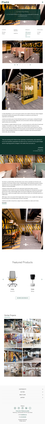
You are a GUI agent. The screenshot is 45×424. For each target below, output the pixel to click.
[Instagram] (15, 408)
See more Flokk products (22, 297)
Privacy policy (18, 410)
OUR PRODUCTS (31, 389)
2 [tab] (20, 64)
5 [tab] (27, 64)
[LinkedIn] (26, 408)
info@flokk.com (24, 414)
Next (30, 65)
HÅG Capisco (28, 32)
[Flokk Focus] (30, 408)
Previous (15, 65)
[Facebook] (18, 408)
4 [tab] (25, 64)
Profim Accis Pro (27, 34)
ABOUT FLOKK (31, 394)
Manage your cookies (25, 410)
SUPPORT (31, 397)
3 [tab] (22, 64)
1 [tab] (17, 64)
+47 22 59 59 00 (23, 417)
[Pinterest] (22, 408)
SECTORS (31, 392)
